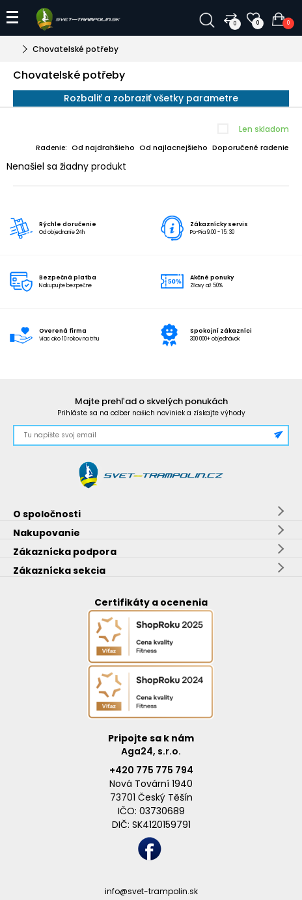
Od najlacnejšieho (173, 147)
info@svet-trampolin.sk (151, 891)
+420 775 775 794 (151, 770)
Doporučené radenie (250, 147)
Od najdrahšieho (103, 147)
